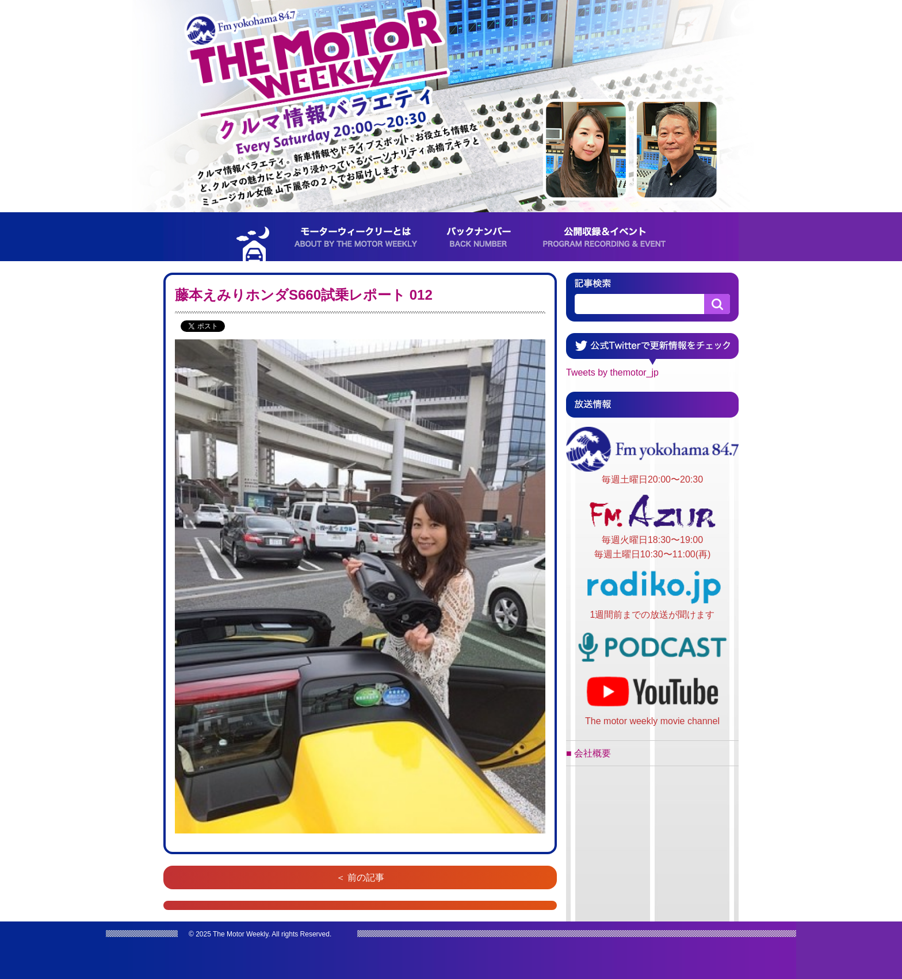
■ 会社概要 (588, 753)
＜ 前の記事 (360, 877)
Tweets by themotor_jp (612, 372)
